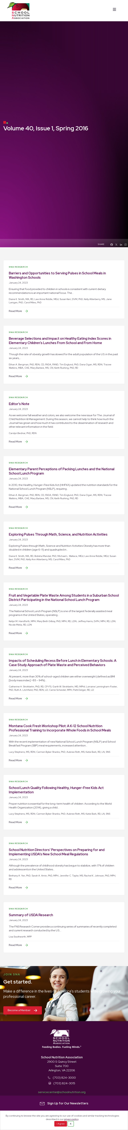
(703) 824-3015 (64, 1083)
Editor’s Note (19, 404)
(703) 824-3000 (64, 1077)
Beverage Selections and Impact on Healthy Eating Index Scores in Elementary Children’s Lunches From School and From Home (60, 340)
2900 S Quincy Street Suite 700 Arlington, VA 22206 (61, 1066)
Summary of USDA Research (31, 915)
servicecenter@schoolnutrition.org (62, 1092)
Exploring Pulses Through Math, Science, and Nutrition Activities (58, 534)
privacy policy (71, 1119)
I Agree (61, 1123)
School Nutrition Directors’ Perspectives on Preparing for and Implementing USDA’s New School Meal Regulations (56, 852)
